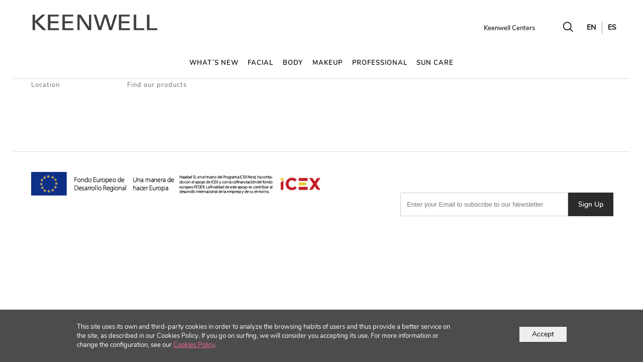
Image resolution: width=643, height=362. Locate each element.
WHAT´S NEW (214, 62)
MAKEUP (327, 62)
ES (612, 27)
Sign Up (590, 204)
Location (45, 85)
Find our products (157, 85)
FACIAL (260, 62)
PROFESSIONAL (379, 62)
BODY (293, 62)
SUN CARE (435, 62)
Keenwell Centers (509, 28)
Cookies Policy (194, 344)
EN (591, 27)
